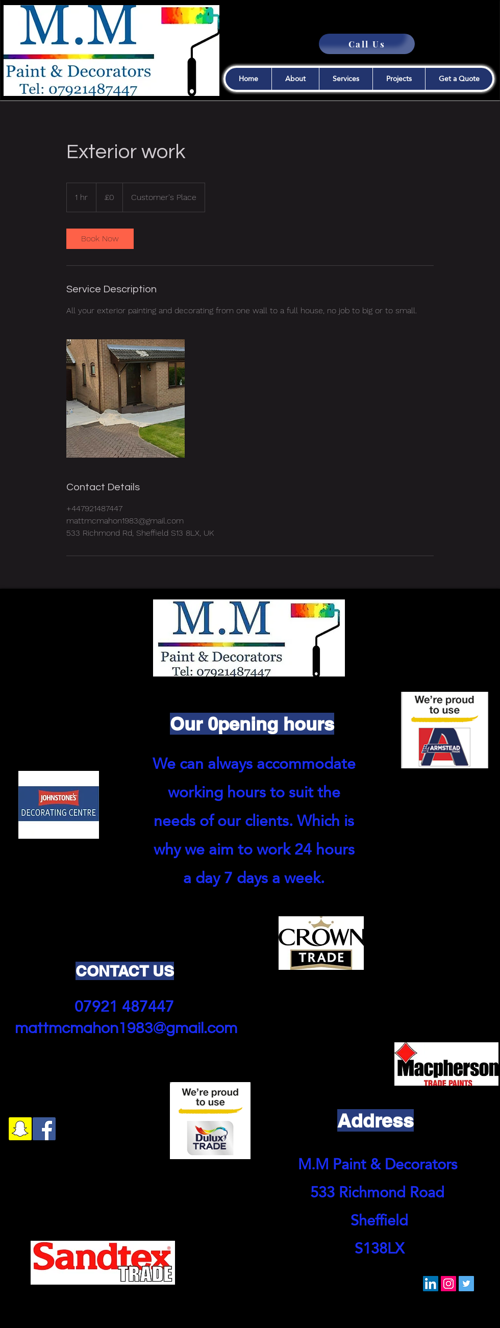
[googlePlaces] (68, 1128)
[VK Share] (275, 1284)
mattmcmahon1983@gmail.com (126, 1028)
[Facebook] (44, 1128)
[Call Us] (367, 44)
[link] (100, 239)
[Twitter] (466, 1283)
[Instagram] (448, 1283)
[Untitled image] (125, 398)
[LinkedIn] (430, 1283)
